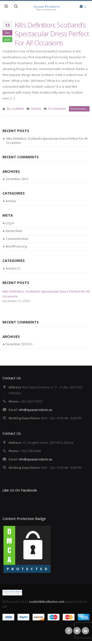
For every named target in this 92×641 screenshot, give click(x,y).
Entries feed (14, 231)
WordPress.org (16, 246)
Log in (10, 223)
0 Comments (57, 109)
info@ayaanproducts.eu (35, 410)
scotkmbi (17, 109)
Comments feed (17, 239)
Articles (36, 109)
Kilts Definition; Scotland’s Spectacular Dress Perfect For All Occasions (52, 33)
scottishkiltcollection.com (47, 602)
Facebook (68, 630)
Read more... (79, 109)
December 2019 (17, 179)
